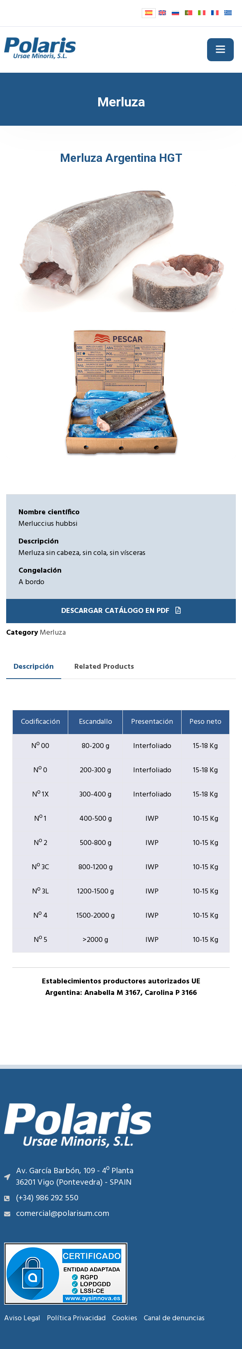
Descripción (34, 667)
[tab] (33, 667)
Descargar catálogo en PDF (121, 611)
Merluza (53, 633)
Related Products (104, 667)
